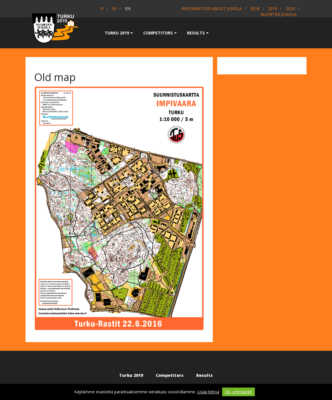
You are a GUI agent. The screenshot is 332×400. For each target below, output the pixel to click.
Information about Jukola (212, 8)
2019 (272, 8)
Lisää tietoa (208, 392)
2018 (255, 8)
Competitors (160, 33)
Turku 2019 (119, 33)
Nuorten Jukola (278, 14)
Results (197, 33)
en (127, 8)
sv (114, 8)
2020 (290, 8)
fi (102, 8)
